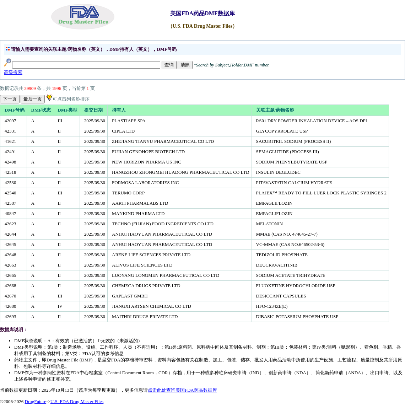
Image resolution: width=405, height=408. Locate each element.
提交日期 (93, 110)
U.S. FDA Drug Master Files (77, 401)
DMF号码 (15, 110)
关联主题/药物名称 (275, 110)
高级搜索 (13, 72)
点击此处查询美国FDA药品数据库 (182, 390)
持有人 (119, 110)
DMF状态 (41, 110)
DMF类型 (67, 110)
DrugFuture (35, 401)
